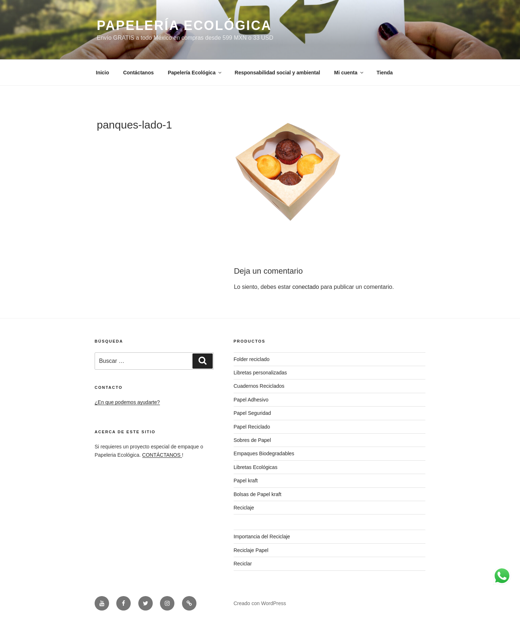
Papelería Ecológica (195, 72)
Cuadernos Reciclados (259, 386)
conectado (305, 287)
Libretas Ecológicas (255, 467)
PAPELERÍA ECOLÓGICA (184, 25)
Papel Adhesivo (251, 400)
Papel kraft (246, 480)
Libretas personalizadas (260, 372)
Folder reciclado (252, 359)
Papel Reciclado (252, 427)
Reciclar (243, 563)
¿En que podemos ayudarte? (127, 402)
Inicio (102, 72)
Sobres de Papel (252, 440)
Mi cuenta (349, 72)
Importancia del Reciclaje (262, 536)
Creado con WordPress (260, 603)
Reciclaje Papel (251, 550)
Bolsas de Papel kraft (257, 494)
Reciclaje (244, 508)
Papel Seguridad (252, 413)
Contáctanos (138, 72)
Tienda (385, 72)
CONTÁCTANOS (162, 455)
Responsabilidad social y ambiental (277, 72)
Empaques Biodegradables (264, 453)
